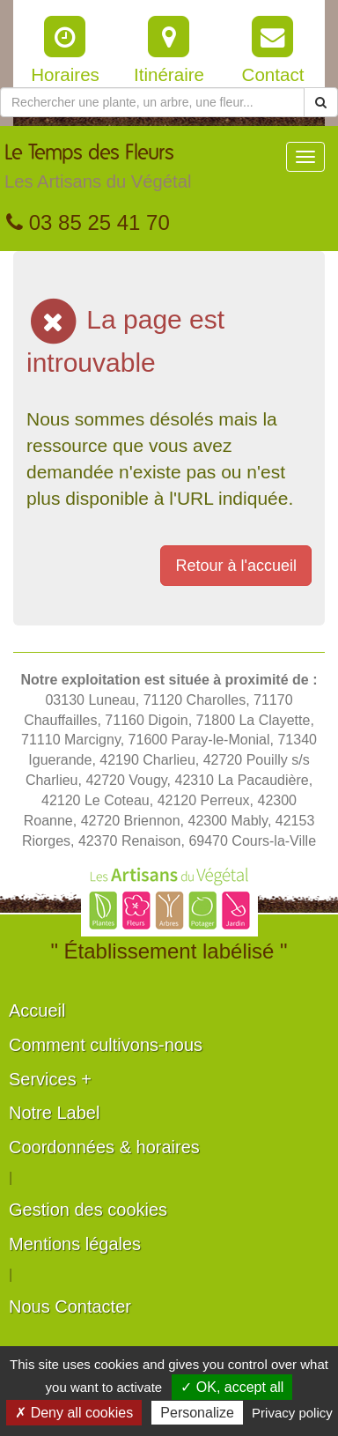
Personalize (197, 1412)
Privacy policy (292, 1412)
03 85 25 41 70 (88, 222)
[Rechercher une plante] (152, 102)
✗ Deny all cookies (74, 1412)
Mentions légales (75, 1244)
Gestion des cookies (88, 1209)
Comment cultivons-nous (105, 1045)
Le (97, 171)
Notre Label (54, 1112)
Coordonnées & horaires (104, 1147)
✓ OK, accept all (231, 1387)
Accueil (37, 1010)
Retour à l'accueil (236, 565)
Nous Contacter (70, 1306)
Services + (50, 1079)
